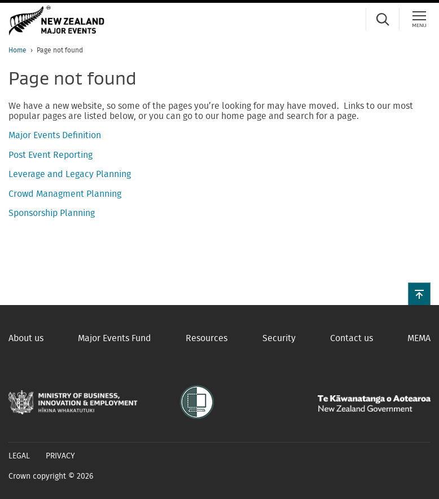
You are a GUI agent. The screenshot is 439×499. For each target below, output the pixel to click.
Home (17, 50)
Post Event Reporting (50, 155)
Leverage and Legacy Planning (69, 174)
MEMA (419, 338)
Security (279, 338)
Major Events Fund (114, 338)
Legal (19, 456)
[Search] (383, 19)
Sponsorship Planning (51, 213)
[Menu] (419, 19)
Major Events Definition (54, 135)
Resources (206, 338)
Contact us (351, 338)
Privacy (60, 456)
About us (25, 338)
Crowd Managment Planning (64, 193)
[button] (419, 293)
